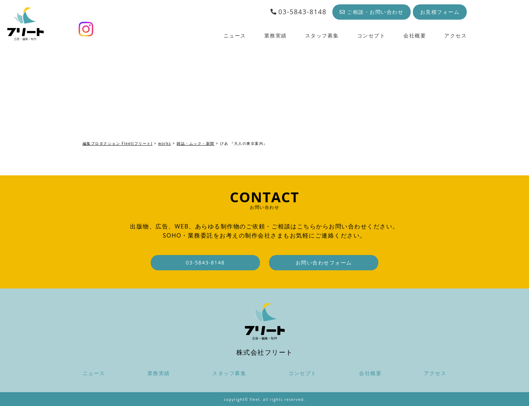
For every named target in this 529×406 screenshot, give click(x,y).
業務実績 (275, 35)
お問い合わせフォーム (324, 262)
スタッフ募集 (322, 35)
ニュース (235, 35)
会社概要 (414, 35)
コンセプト (371, 35)
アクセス (455, 35)
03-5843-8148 (298, 11)
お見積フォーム (440, 11)
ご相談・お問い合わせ (372, 11)
